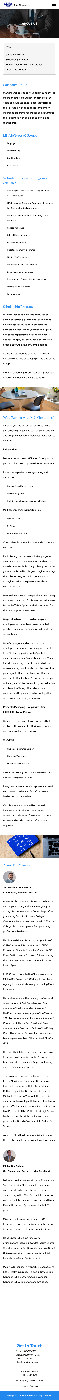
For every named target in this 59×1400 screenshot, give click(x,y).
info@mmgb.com (31, 1362)
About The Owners (16, 69)
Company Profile (15, 54)
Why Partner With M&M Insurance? (25, 64)
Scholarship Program (17, 59)
